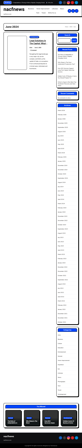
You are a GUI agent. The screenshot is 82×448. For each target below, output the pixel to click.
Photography (61, 382)
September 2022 (63, 280)
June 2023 (61, 242)
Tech (37, 13)
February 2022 (62, 305)
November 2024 (63, 170)
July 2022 (61, 288)
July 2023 (61, 237)
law (59, 369)
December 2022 (62, 267)
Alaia (30, 47)
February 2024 (62, 208)
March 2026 (61, 110)
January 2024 (62, 212)
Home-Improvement (43, 9)
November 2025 (63, 123)
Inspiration (61, 365)
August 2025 (62, 132)
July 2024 (61, 187)
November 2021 (63, 318)
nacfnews (14, 9)
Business (31, 9)
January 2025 (62, 161)
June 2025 (61, 140)
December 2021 (62, 314)
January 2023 (62, 263)
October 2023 (62, 225)
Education (60, 348)
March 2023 (61, 254)
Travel (44, 13)
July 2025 (61, 136)
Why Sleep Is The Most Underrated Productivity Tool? (66, 63)
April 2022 (61, 297)
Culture (60, 343)
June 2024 (61, 191)
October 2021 (62, 322)
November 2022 (63, 271)
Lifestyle (55, 9)
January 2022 (62, 309)
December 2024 (62, 165)
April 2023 (61, 250)
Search (67, 35)
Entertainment (62, 352)
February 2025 (62, 157)
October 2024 (62, 174)
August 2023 (62, 233)
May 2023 (61, 246)
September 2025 (63, 127)
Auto (59, 335)
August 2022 (62, 284)
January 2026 (62, 119)
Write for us (52, 13)
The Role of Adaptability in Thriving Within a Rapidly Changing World (65, 56)
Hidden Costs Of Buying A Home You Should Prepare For (67, 77)
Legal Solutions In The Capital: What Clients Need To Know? (38, 45)
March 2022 (61, 301)
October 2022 (62, 275)
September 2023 (63, 229)
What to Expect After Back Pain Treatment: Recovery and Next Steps (67, 84)
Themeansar (53, 446)
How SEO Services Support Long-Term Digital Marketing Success (66, 70)
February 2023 (62, 259)
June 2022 (61, 292)
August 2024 (62, 182)
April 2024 (61, 199)
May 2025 (61, 144)
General (60, 356)
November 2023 (63, 220)
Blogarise (45, 446)
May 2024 (61, 195)
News (62, 9)
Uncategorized (34, 37)
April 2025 (61, 148)
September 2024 (63, 178)
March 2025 (61, 153)
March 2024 (61, 203)
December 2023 (62, 216)
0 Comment (33, 50)
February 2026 (62, 115)
